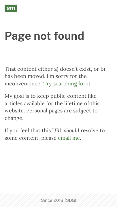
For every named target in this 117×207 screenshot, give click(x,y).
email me (69, 138)
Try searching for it (66, 83)
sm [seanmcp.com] (11, 8)
